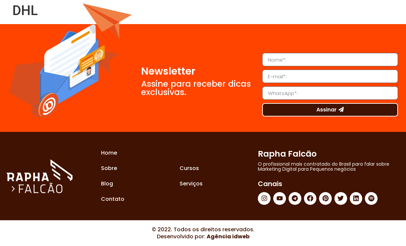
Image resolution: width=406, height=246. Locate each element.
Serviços (191, 183)
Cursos (189, 168)
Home (109, 153)
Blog (107, 183)
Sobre (109, 168)
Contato (112, 199)
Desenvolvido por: (203, 236)
